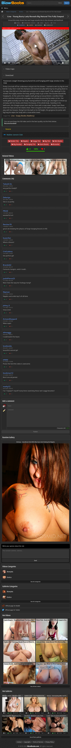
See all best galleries (35, 737)
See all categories (35, 581)
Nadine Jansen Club (15, 135)
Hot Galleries (7, 691)
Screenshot (49, 25)
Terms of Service (38, 742)
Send (35, 560)
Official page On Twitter (12, 610)
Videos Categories (9, 566)
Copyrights (27, 742)
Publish (35, 432)
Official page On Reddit (12, 606)
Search (67, 3)
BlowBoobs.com (33, 746)
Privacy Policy (49, 742)
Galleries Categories (9, 586)
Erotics (18, 23)
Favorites (22, 25)
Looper (31, 25)
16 (47, 23)
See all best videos (35, 686)
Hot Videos (6, 615)
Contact (19, 742)
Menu (6, 8)
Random (39, 25)
